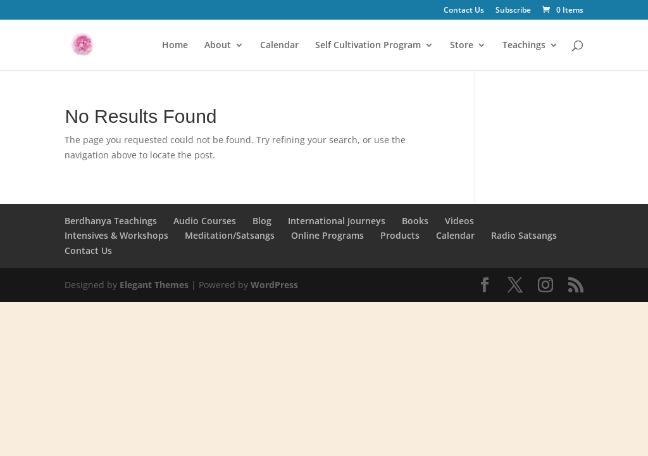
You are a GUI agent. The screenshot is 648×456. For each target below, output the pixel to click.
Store (461, 46)
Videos (459, 221)
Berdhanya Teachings (111, 221)
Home (175, 46)
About (217, 46)
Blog (261, 221)
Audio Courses (204, 221)
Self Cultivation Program (368, 46)
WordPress (274, 285)
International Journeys (336, 221)
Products (400, 235)
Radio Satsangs (524, 235)
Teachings (523, 46)
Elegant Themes (154, 285)
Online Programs (327, 235)
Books (415, 221)
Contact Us (464, 10)
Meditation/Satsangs (230, 235)
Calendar (279, 46)
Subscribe (513, 10)
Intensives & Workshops (116, 235)
